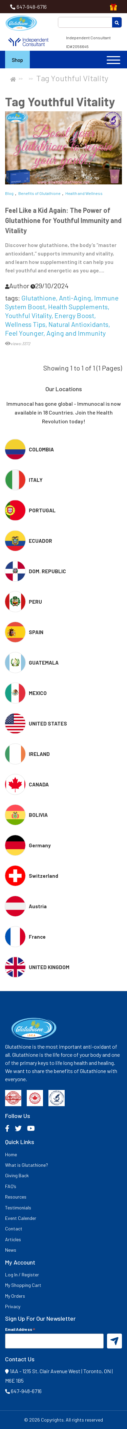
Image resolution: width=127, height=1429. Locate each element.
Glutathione (38, 298)
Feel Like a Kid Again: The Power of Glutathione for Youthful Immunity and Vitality (63, 220)
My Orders (15, 1296)
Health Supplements (78, 307)
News (10, 1250)
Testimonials (18, 1207)
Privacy (12, 1306)
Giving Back (17, 1175)
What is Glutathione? (26, 1165)
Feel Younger (24, 333)
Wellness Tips (25, 324)
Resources (15, 1197)
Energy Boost (74, 315)
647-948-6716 (32, 7)
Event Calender (20, 1218)
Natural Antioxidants (78, 324)
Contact (13, 1228)
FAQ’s (10, 1186)
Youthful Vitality (28, 315)
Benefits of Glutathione (39, 193)
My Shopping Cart (23, 1285)
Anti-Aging (75, 298)
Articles (13, 1239)
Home (11, 1154)
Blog (9, 193)
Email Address (20, 1329)
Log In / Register (22, 1274)
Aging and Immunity (76, 333)
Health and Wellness (84, 193)
